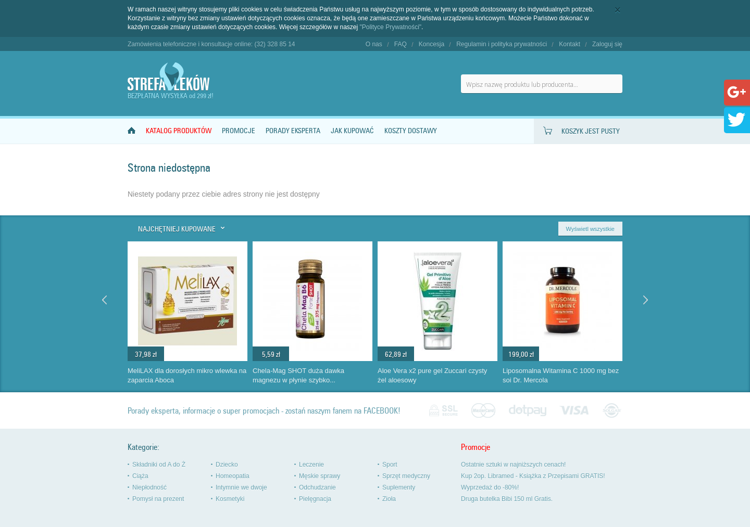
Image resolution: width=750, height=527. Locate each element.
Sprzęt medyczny (406, 476)
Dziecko (227, 464)
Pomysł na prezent (158, 499)
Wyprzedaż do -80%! (490, 487)
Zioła (389, 499)
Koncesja (431, 44)
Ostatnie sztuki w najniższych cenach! (513, 464)
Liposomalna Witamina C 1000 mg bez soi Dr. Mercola (561, 375)
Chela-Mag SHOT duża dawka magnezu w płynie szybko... (298, 375)
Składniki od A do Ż (158, 464)
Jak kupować (352, 130)
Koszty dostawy (410, 130)
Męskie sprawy (319, 476)
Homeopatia (232, 476)
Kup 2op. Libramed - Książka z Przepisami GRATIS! (533, 476)
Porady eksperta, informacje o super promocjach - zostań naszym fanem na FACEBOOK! (264, 411)
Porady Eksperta (293, 130)
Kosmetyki (230, 499)
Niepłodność (149, 487)
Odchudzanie (317, 487)
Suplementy (398, 487)
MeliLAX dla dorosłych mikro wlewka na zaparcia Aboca (187, 375)
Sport (389, 464)
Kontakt (569, 44)
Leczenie (311, 464)
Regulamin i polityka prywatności (501, 44)
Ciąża (140, 476)
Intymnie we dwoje (241, 487)
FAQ (400, 44)
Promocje (238, 130)
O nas (374, 44)
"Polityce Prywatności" (391, 27)
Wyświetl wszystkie (590, 229)
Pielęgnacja (315, 499)
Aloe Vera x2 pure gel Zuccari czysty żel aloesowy (432, 375)
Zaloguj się (607, 44)
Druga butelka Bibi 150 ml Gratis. (507, 499)
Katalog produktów (178, 130)
